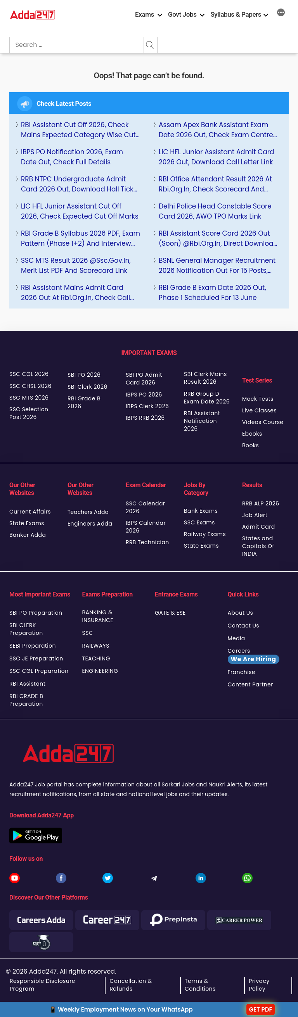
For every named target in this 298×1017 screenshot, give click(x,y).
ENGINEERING (100, 671)
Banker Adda (27, 535)
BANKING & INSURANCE (98, 616)
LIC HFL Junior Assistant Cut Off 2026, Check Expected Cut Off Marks (80, 211)
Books (250, 445)
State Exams (26, 523)
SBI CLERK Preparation (26, 629)
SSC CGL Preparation (39, 671)
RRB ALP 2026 (260, 503)
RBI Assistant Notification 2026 (202, 421)
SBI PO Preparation (35, 613)
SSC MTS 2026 (29, 398)
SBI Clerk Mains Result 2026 (205, 378)
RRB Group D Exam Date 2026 (207, 397)
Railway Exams (205, 534)
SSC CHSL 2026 (30, 386)
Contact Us (244, 625)
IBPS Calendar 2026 (146, 526)
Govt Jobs (182, 14)
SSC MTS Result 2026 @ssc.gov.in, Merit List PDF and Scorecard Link (76, 265)
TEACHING (96, 658)
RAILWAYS (95, 646)
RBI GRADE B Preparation (26, 700)
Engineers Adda (90, 523)
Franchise (241, 672)
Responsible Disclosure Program (42, 985)
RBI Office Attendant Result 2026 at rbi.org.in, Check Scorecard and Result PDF (215, 184)
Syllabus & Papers (235, 14)
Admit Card (258, 527)
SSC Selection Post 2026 (28, 413)
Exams (144, 14)
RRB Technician (147, 542)
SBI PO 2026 (84, 375)
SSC (88, 633)
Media (236, 638)
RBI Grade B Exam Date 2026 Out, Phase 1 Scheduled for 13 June (212, 292)
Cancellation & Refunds (130, 985)
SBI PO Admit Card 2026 (144, 378)
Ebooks (252, 434)
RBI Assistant (27, 684)
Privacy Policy (259, 985)
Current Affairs (30, 511)
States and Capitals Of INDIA (258, 546)
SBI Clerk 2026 (87, 387)
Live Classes (259, 410)
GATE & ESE (170, 613)
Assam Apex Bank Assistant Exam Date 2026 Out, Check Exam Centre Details (216, 130)
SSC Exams (199, 522)
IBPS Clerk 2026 (147, 406)
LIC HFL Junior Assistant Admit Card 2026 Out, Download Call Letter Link (216, 157)
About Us (240, 613)
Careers (253, 655)
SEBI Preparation (32, 646)
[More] (281, 13)
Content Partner (250, 684)
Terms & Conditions (200, 985)
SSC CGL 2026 (29, 374)
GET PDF (260, 1009)
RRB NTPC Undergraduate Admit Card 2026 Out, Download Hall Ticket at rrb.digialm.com (80, 184)
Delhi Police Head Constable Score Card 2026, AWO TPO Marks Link (215, 211)
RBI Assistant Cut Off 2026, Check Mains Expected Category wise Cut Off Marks (78, 130)
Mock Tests (258, 399)
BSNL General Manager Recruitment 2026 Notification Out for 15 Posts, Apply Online (217, 266)
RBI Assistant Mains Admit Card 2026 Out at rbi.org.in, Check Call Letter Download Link (75, 293)
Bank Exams (201, 511)
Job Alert (254, 515)
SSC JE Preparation (36, 658)
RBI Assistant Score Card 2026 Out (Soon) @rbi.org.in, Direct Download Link (218, 238)
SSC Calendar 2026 (145, 507)
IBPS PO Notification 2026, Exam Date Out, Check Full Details (72, 157)
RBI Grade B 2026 (84, 402)
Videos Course (262, 422)
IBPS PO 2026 (144, 394)
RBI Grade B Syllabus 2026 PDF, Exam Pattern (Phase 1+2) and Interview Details (80, 238)
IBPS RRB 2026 (145, 418)
